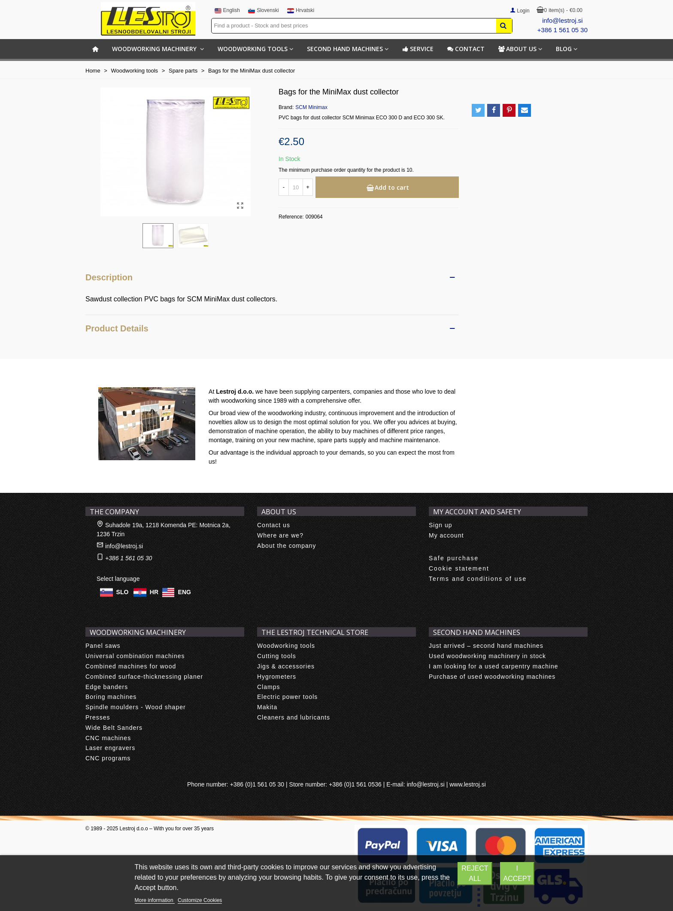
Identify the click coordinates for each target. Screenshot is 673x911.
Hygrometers (276, 676)
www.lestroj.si (467, 784)
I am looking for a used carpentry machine (493, 666)
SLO (122, 592)
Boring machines (110, 696)
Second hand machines (345, 49)
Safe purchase (454, 558)
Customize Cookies (200, 900)
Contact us (273, 525)
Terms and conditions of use (478, 578)
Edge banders (106, 686)
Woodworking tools (253, 49)
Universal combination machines (135, 656)
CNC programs (107, 758)
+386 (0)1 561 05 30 (257, 784)
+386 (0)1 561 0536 (355, 784)
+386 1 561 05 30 (562, 29)
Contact (466, 49)
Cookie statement (459, 568)
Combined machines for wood (130, 666)
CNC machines (108, 738)
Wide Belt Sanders (113, 727)
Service (418, 49)
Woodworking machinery (155, 49)
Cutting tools (276, 656)
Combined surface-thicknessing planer (144, 676)
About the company (286, 545)
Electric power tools (287, 696)
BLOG (564, 49)
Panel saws (103, 645)
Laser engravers (110, 747)
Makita (267, 707)
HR (154, 592)
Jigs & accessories (286, 666)
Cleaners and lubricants (293, 717)
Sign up (440, 525)
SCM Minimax (311, 107)
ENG (184, 592)
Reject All (474, 873)
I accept (517, 873)
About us (517, 49)
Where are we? (280, 535)
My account (446, 535)
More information (155, 900)
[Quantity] (295, 187)
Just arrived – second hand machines (486, 645)
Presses (97, 717)
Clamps (268, 686)
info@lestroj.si (562, 20)
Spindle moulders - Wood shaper (135, 707)
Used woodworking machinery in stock (487, 656)
